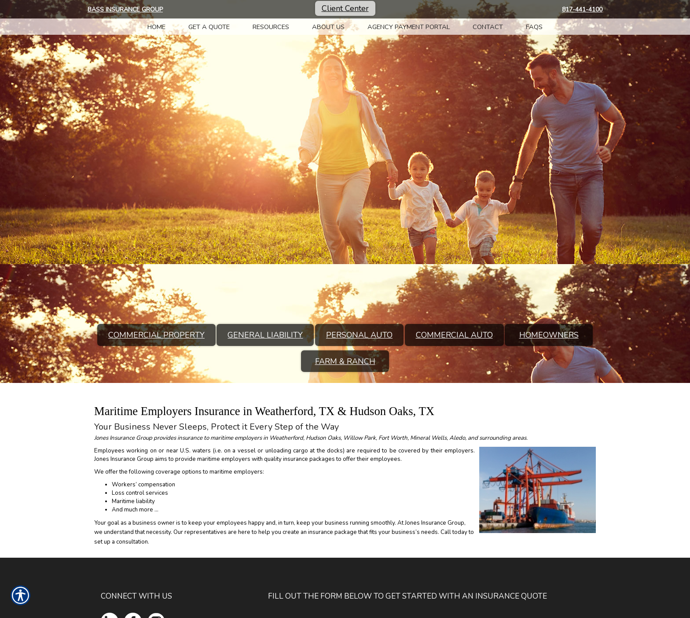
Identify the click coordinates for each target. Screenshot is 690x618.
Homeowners (549, 335)
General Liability (265, 335)
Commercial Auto (454, 335)
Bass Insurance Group (125, 9)
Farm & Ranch (345, 361)
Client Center (345, 8)
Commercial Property (156, 335)
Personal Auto (359, 335)
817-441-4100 (582, 9)
